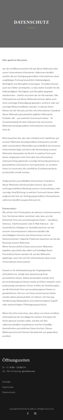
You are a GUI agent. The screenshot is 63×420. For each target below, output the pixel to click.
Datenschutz (8, 392)
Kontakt (6, 381)
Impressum (7, 387)
